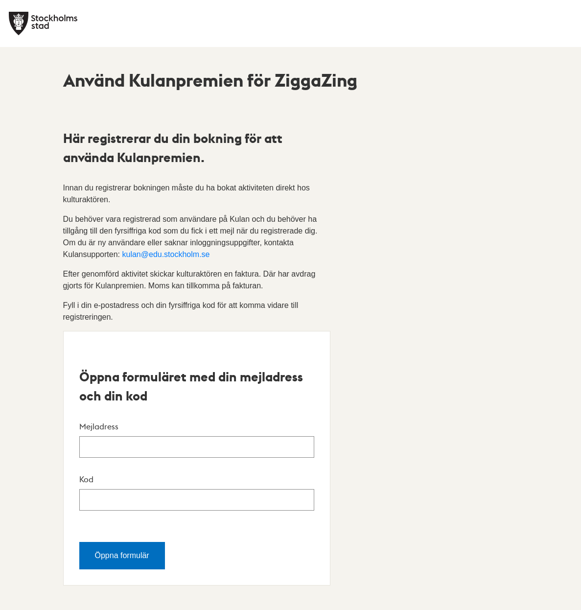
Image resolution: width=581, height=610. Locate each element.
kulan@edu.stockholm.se (165, 254)
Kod (86, 479)
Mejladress (98, 426)
